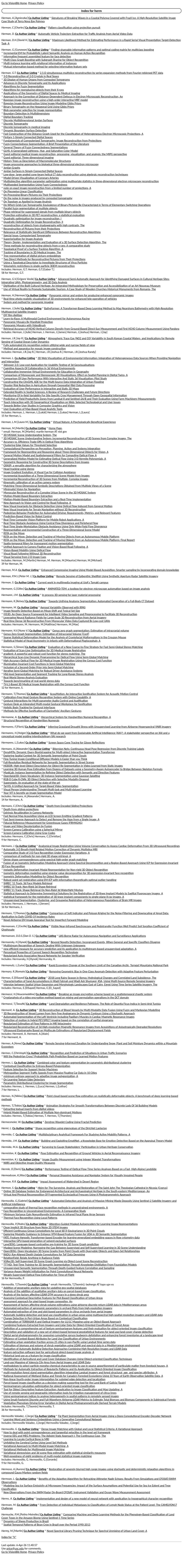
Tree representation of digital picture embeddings (32, 255)
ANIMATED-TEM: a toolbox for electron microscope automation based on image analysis (99, 588)
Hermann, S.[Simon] (12, 647)
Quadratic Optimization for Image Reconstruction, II (33, 222)
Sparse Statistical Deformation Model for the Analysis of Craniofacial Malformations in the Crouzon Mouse (65, 637)
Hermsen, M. (8, 1505)
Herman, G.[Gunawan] (14, 49)
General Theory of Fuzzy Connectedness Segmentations (36, 147)
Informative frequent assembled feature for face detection (37, 56)
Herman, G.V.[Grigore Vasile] (17, 279)
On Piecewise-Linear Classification (23, 191)
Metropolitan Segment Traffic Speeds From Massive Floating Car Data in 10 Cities (50, 1072)
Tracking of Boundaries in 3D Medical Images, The (32, 252)
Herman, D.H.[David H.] (15, 40)
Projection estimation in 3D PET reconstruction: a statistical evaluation (44, 215)
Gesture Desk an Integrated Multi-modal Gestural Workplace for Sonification (48, 704)
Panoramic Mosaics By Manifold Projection (28, 322)
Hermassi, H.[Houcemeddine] (18, 994)
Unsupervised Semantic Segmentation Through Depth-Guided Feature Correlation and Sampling (59, 1268)
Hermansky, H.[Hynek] (14, 942)
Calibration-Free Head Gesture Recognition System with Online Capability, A (47, 697)
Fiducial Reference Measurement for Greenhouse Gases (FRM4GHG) (43, 822)
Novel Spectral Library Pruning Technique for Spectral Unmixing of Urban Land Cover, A (97, 1531)
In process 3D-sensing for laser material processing (71, 595)
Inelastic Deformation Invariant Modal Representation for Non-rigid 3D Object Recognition (56, 869)
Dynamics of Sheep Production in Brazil (26, 1521)
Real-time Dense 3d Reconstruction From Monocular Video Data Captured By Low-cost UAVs (57, 621)
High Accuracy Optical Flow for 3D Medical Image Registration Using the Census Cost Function (58, 660)
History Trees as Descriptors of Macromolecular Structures (37, 161)
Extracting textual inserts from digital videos (29, 1109)
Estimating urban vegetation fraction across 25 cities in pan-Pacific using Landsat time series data (59, 1342)
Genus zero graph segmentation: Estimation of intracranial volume (90, 630)
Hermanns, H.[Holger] (14, 733)
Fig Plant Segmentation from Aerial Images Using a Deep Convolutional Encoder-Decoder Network (114, 1416)
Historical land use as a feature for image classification (35, 1355)
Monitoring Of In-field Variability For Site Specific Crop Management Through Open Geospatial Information (65, 395)
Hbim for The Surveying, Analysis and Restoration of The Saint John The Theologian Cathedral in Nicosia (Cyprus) (102, 1187)
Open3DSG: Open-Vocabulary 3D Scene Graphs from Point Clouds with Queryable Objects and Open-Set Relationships (72, 1251)
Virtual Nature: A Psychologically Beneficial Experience (84, 422)
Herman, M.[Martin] (13, 428)
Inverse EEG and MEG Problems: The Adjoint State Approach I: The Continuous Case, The (55, 1435)
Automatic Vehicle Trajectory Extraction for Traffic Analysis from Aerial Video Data (85, 33)
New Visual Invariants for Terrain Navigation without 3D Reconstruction (45, 509)
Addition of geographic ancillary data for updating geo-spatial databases (45, 1288)
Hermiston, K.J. (10, 1159)
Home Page (55, 428)
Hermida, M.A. (9, 1147)
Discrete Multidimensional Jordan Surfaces (28, 120)
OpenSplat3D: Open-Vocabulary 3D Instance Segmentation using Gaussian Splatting (52, 776)
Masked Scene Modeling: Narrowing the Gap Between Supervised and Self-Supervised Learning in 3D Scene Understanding (75, 1247)
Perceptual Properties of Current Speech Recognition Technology (41, 952)
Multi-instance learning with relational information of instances (40, 63)
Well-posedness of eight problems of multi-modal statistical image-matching (48, 1456)
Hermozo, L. (8, 1478)
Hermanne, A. (9, 717)
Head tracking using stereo (19, 469)
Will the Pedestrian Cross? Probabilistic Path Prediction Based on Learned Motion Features (56, 1056)
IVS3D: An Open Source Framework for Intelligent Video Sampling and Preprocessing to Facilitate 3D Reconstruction (70, 614)
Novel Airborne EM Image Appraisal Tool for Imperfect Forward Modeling (46, 920)
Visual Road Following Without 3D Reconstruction (32, 553)
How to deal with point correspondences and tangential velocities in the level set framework (57, 1432)
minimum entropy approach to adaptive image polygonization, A (41, 1076)
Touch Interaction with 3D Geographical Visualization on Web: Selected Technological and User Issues (62, 402)
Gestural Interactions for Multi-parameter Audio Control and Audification (46, 700)
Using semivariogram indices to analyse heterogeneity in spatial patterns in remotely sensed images (61, 1396)
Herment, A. (8, 1010)
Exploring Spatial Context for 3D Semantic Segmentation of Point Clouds (45, 755)
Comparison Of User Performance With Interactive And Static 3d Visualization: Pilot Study (55, 378)
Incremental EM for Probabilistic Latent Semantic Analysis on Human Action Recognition (54, 53)
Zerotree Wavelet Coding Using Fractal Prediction (73, 1122)
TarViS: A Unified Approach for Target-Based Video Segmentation (41, 786)
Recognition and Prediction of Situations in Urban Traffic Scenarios (88, 1053)
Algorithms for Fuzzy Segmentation (24, 86)
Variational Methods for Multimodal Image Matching (34, 1449)
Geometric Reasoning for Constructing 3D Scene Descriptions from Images (46, 462)
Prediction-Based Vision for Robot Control (28, 516)
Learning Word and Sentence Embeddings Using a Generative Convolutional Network (53, 1419)
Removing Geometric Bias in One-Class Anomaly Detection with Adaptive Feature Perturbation (104, 971)
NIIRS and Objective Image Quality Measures (29, 1163)
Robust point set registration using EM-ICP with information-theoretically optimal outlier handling (60, 880)
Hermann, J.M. (9, 595)
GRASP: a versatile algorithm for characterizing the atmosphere (40, 465)
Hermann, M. (9, 607)
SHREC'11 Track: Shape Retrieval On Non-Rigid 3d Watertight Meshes (43, 890)
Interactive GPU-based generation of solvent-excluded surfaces (40, 1241)
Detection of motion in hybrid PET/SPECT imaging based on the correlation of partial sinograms (58, 1020)
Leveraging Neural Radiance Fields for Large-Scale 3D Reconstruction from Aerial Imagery (55, 617)
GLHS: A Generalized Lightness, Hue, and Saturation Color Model (41, 150)
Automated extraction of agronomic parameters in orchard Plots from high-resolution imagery (58, 1308)
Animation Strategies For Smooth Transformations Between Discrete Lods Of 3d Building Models (101, 1105)
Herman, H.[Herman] (13, 295)
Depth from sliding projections (21, 809)
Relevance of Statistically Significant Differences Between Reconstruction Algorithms (52, 232)
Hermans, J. (8, 846)
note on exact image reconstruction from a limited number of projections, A (47, 188)
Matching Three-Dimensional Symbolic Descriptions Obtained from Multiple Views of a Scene (57, 485)
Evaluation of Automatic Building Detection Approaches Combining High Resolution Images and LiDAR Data (65, 1348)
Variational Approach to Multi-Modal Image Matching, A (36, 1446)
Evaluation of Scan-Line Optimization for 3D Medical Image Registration (45, 650)
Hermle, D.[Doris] (11, 1169)
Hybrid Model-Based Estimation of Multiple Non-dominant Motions (43, 1112)
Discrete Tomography (16, 123)
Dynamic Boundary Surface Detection (25, 130)
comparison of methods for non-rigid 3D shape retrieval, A (37, 856)
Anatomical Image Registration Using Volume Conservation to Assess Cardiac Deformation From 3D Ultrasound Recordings (109, 846)
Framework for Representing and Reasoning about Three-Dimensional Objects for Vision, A (56, 452)
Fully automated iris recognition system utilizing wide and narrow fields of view (49, 345)
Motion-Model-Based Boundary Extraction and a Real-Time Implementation (47, 499)
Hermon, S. (7, 1187)
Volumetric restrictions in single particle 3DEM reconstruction (39, 266)
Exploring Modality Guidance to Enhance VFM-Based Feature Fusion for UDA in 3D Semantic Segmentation (65, 1234)
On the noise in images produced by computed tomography (38, 198)
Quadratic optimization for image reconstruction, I (32, 218)
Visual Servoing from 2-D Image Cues (25, 557)
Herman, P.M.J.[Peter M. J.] (17, 576)
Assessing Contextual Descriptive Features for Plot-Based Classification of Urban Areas (53, 1298)
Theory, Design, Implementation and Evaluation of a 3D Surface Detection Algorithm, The (55, 242)
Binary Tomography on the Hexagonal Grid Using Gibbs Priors (39, 106)
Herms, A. (7, 1498)
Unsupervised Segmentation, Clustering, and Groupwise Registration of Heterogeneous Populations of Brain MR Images (73, 900)
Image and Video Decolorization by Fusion (28, 826)
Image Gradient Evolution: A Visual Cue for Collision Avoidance (40, 472)
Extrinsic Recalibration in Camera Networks (28, 812)
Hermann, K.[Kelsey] (13, 601)
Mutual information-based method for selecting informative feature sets (45, 66)
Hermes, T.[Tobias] (12, 1105)
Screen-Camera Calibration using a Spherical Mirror (33, 829)
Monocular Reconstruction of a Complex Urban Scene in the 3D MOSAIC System (50, 492)
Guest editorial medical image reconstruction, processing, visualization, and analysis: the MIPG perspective (65, 154)
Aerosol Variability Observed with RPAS (62, 607)
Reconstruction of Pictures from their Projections (32, 228)
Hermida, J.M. (9, 1140)
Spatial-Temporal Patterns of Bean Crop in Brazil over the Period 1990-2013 (47, 1524)
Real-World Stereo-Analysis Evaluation (26, 677)
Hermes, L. (7, 1062)
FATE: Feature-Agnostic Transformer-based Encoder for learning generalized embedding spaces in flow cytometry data (72, 1237)
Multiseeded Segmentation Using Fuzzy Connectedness (35, 184)
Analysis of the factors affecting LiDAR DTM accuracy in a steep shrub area (46, 1294)
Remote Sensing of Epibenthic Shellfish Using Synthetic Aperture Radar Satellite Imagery (107, 576)
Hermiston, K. (9, 1153)
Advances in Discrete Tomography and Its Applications (35, 83)
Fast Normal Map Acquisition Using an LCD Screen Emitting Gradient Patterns (48, 816)
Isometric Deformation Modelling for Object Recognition (36, 876)
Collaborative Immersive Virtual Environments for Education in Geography (46, 371)
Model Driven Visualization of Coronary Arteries (31, 178)
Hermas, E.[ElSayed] (12, 977)
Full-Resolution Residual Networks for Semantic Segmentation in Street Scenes (49, 762)
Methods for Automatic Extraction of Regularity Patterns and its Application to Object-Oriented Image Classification (70, 1369)
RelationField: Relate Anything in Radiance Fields (32, 1258)
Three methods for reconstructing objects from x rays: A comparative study (47, 245)
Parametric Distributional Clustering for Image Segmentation (38, 1083)
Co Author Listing (38, 18)
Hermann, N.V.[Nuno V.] (15, 630)
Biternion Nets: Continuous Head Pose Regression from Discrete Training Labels (98, 748)
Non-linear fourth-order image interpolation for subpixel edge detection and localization (54, 1379)
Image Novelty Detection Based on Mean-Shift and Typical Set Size (42, 610)
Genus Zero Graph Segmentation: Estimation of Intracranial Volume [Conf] (46, 634)
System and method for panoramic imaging (28, 302)
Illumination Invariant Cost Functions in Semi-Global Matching (39, 664)
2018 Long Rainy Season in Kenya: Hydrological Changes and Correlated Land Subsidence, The (102, 977)
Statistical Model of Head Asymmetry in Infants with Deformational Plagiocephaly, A (52, 640)
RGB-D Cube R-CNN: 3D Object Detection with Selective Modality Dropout (46, 779)
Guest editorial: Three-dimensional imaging (29, 157)
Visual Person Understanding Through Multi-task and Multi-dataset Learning (48, 789)
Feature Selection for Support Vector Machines (31, 1069)
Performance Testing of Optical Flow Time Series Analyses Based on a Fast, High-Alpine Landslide (101, 1169)
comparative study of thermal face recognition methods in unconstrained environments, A (56, 1207)
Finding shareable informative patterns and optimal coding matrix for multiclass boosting (102, 49)
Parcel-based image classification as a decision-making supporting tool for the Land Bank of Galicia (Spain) (65, 1382)
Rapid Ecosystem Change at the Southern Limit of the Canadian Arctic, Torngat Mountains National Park (108, 965)
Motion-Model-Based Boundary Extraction (28, 496)
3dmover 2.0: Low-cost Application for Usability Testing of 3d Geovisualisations (49, 365)
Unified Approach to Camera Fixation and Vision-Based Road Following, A (46, 546)
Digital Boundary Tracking (18, 117)
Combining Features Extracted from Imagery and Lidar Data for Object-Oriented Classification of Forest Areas (66, 1325)
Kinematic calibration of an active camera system (32, 482)
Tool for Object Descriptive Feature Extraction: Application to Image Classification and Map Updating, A (63, 1389)
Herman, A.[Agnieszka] (14, 18)
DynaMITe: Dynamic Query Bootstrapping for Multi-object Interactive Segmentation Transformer (59, 752)
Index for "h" (8, 1537)
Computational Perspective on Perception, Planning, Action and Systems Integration (52, 448)
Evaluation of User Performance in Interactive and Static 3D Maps (41, 388)
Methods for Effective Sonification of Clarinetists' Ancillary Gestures (42, 711)
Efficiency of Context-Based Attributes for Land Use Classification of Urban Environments (55, 1338)
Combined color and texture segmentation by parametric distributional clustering (84, 1062)
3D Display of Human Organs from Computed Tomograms (37, 79)
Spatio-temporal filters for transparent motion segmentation (38, 543)
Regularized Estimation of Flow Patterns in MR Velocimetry (37, 1023)
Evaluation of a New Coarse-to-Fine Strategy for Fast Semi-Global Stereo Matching (95, 647)
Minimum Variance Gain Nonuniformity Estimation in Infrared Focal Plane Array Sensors (54, 1214)
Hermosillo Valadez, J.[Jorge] (17, 1416)
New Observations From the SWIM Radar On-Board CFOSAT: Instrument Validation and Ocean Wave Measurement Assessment (77, 1492)
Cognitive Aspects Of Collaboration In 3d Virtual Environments (39, 368)
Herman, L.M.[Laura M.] (15, 422)
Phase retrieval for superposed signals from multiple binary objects (42, 211)
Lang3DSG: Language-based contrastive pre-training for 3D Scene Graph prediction (51, 1244)
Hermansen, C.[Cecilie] (14, 926)
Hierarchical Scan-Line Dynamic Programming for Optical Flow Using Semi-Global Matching (56, 657)
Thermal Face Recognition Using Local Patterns (30, 1217)
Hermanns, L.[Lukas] (13, 742)
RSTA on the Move (14, 533)
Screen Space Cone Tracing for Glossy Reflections (76, 742)
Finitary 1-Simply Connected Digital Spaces (28, 137)
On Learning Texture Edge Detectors (24, 1079)
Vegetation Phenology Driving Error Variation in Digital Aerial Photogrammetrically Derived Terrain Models (65, 1403)
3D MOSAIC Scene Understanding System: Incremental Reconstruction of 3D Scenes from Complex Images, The (68, 438)
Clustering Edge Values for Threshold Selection (30, 445)
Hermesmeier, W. (11, 1122)
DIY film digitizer (13, 315)
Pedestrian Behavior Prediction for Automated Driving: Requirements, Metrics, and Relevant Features (62, 513)
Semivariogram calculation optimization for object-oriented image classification (49, 1386)
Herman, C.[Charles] (13, 27)
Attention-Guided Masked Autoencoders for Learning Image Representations (93, 1224)
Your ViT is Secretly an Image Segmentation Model (33, 793)
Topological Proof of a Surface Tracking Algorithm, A (33, 249)
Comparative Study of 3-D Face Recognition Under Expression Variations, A (47, 852)
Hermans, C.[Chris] (12, 806)
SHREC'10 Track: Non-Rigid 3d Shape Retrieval (30, 886)
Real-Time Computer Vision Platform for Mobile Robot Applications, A (44, 519)
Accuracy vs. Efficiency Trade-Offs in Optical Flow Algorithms (38, 441)
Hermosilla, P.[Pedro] (13, 1224)
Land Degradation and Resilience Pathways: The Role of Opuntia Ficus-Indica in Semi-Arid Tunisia (105, 1003)
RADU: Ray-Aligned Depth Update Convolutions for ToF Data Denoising (44, 1254)
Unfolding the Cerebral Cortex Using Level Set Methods (35, 1442)
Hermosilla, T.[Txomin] (14, 1284)
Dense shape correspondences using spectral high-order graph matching (45, 859)
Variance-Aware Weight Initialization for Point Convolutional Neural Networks (48, 1271)
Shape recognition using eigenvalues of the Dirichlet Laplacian (71, 1128)
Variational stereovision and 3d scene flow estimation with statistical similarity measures (55, 1452)
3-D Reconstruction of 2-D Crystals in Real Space (31, 76)
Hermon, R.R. (9, 1181)
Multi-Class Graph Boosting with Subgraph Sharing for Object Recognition (46, 60)
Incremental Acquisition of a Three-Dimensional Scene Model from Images (47, 475)
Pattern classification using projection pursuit (74, 27)
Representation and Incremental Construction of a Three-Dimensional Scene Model (52, 530)
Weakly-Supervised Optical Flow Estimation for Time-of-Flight (39, 1274)
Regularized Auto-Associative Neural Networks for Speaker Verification (44, 955)
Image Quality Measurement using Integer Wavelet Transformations (81, 1159)
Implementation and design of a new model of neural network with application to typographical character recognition (104, 1498)
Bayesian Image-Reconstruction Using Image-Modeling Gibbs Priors (42, 103)
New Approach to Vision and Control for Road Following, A (37, 502)
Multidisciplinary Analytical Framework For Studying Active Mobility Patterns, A (84, 1134)
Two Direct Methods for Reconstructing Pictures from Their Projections (44, 259)
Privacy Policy (36, 3)
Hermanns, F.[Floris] (12, 726)
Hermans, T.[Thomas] (13, 913)
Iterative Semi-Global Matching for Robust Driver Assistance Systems (43, 670)
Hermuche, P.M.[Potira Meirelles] (20, 1514)
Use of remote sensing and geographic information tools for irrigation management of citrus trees (60, 1393)
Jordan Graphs (12, 167)
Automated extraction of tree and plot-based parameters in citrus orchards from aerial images (58, 1311)
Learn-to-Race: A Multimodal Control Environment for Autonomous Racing (47, 318)
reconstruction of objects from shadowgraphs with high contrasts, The (44, 225)
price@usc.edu (15, 1548)
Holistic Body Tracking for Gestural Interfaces (29, 707)
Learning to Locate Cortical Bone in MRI (26, 1439)
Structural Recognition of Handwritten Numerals (31, 720)
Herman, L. (7, 358)
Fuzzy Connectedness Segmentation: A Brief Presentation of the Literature (46, 144)
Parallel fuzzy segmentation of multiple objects (31, 208)
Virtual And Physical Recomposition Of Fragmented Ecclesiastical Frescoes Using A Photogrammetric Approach (67, 1194)
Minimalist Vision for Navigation (22, 489)
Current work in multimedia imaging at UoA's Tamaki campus (73, 582)
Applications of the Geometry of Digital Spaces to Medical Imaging (42, 93)
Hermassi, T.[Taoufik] (13, 1003)
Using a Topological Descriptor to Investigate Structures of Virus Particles (45, 262)
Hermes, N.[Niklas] (12, 1096)
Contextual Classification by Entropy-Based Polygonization (37, 1066)
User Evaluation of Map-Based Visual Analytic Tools (33, 409)
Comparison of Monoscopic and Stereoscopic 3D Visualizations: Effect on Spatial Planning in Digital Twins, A (66, 375)
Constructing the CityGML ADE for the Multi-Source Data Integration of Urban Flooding (54, 382)
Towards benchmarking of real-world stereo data (32, 681)
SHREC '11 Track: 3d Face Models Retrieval (28, 883)
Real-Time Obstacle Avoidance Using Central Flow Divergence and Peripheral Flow (51, 523)
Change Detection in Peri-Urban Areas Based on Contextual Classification (46, 1318)
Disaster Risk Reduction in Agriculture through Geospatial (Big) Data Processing (49, 385)
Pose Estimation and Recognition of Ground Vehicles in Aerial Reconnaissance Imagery (90, 1153)
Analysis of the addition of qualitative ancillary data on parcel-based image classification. (55, 1291)
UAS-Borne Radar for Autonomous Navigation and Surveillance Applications (102, 936)
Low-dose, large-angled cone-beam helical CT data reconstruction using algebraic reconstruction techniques (66, 174)
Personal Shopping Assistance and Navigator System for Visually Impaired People (96, 1175)
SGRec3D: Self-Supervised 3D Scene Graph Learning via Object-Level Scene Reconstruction (56, 1261)
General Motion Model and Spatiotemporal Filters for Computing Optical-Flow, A (50, 455)
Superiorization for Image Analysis (23, 239)
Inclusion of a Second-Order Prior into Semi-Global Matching (38, 667)
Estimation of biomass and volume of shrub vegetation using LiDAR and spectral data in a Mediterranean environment (72, 1345)
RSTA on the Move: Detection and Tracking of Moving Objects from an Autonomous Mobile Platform (61, 536)
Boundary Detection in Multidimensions (27, 113)
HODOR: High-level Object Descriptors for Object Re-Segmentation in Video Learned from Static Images (63, 765)
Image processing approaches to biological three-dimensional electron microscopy (51, 164)
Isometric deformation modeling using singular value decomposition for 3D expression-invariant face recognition (69, 873)
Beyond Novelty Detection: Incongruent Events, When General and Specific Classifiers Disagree (105, 942)
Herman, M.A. (9, 570)
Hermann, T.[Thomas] (13, 694)
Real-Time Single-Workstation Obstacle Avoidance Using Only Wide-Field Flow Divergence (55, 526)
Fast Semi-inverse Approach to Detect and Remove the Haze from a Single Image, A (51, 819)
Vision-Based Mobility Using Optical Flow (27, 550)
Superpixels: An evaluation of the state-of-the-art (32, 782)
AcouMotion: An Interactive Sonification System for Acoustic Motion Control (94, 694)
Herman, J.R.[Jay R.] (12, 338)
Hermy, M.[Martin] (12, 1531)
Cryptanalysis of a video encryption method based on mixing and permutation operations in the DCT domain (66, 997)
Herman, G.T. (8, 73)
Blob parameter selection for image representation (33, 110)
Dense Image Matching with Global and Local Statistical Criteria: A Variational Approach (91, 1429)
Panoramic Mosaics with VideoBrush (25, 325)
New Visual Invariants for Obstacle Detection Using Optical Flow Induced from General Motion (58, 506)
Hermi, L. (6, 1128)
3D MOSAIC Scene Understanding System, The (30, 435)
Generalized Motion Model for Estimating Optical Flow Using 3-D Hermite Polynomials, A (55, 458)
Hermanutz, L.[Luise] (13, 965)
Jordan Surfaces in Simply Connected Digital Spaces (33, 171)
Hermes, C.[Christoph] (14, 1053)
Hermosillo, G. (9, 1429)
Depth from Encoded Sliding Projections (70, 806)
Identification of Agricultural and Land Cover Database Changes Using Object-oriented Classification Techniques (68, 1359)
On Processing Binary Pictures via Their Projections (33, 194)
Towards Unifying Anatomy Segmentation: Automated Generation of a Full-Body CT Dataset (101, 601)
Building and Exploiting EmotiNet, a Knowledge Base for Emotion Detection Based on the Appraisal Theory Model (106, 1140)
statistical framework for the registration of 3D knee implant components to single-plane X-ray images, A (64, 896)
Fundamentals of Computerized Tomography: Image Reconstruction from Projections (53, 140)
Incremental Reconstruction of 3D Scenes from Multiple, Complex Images (46, 479)
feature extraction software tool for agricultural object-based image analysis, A (49, 1352)
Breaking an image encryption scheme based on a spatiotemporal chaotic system (105, 994)
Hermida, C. (8, 1134)
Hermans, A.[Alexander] (15, 748)
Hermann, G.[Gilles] (12, 588)
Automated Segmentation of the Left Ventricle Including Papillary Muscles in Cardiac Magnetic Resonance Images (69, 1016)
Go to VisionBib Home (14, 3)
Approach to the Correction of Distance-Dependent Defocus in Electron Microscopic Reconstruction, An (63, 96)
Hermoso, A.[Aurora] (13, 1469)
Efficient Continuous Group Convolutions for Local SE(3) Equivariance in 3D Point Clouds (54, 1230)
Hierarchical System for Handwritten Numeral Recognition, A (76, 717)
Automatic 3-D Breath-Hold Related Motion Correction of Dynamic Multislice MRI (51, 849)
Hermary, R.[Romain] (13, 971)
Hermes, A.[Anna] (11, 1043)
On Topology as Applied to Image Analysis (28, 201)
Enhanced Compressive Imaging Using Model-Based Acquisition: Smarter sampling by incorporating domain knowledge (110, 570)
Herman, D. (7, 33)
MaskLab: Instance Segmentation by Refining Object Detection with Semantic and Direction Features (62, 772)
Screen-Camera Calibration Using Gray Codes (29, 833)
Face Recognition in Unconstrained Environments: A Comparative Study (45, 1211)
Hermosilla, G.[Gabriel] (14, 1200)
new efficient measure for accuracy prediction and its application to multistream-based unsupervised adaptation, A (70, 949)
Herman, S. (7, 582)
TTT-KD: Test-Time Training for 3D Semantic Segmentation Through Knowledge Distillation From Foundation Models (70, 1264)
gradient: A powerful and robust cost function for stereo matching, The (44, 653)
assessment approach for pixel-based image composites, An (38, 1301)
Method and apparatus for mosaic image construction (35, 348)
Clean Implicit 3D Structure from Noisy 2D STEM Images (36, 1227)
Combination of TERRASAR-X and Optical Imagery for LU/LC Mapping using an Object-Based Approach (62, 1321)
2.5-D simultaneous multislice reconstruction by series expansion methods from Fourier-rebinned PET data (101, 73)
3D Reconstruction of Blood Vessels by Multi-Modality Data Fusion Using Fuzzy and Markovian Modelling (99, 1010)
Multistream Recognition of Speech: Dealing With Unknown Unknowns (44, 945)
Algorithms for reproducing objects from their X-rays (34, 89)
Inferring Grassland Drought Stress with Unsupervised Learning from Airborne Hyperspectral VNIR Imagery (109, 726)
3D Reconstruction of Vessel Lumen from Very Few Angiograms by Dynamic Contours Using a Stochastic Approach (69, 1013)
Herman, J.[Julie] (11, 308)
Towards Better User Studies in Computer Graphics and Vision (39, 405)
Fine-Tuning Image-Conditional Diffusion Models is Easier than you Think (45, 759)
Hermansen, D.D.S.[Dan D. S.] (18, 936)
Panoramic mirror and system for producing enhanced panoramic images (91, 295)
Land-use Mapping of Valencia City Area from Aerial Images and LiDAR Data (47, 1362)
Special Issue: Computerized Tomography (27, 235)
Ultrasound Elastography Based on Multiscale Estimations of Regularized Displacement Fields (57, 1030)
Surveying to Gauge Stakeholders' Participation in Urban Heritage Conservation (87, 1147)
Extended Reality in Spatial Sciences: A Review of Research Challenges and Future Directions (57, 392)
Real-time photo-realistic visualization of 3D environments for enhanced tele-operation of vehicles (60, 298)
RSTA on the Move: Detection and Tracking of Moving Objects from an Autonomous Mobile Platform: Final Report (69, 540)
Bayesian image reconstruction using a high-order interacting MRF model (46, 100)
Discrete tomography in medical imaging (27, 127)
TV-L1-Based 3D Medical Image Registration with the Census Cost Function (47, 684)
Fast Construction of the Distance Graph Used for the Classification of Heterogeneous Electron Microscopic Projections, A (73, 134)
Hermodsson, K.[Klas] (13, 1175)
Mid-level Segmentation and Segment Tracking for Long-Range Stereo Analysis (49, 674)
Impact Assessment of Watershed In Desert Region (69, 1181)
